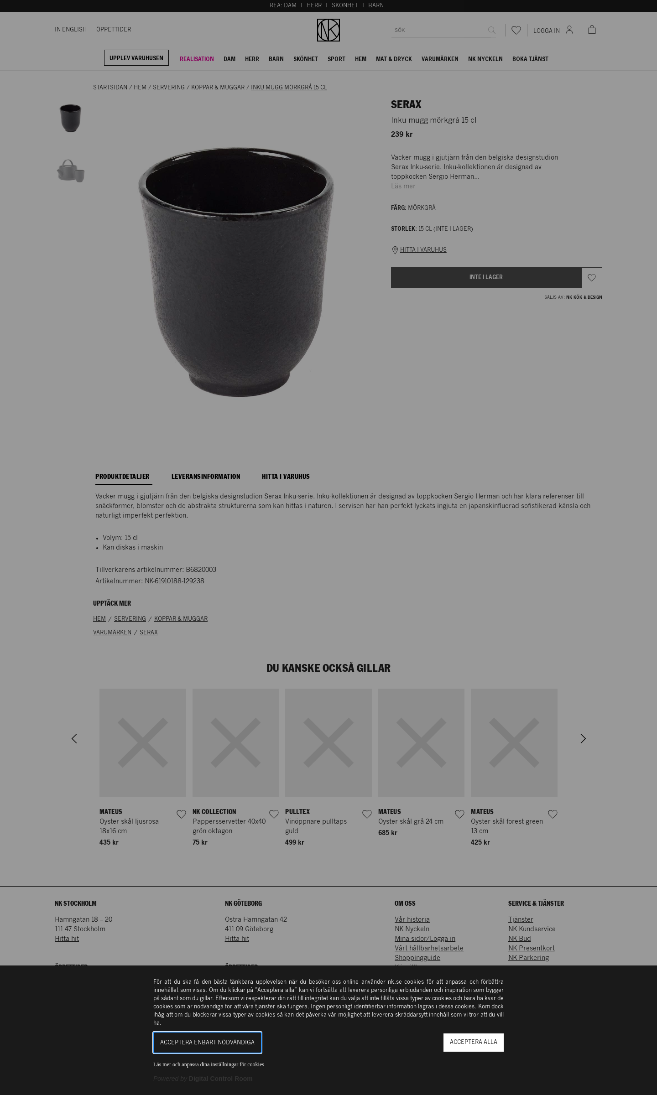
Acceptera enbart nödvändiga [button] (207, 1042)
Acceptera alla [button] (473, 1042)
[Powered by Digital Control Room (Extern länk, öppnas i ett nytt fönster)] (203, 1078)
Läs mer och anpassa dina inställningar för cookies (208, 1064)
